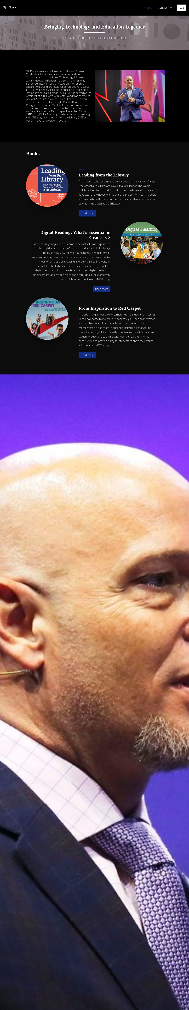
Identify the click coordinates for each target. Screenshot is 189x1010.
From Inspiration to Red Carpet (110, 308)
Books (33, 153)
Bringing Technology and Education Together (94, 27)
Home (148, 7)
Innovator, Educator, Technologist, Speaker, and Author (94, 37)
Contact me (165, 7)
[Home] (10, 8)
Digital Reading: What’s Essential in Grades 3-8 (75, 235)
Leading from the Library (104, 174)
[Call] (181, 8)
